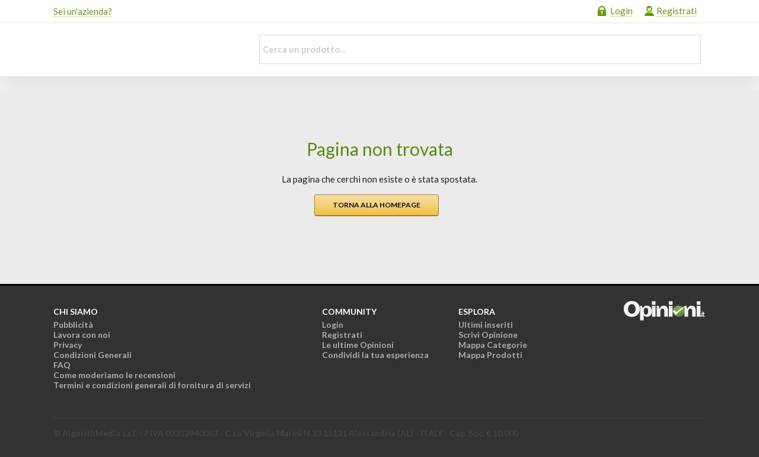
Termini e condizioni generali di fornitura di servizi (152, 385)
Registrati (676, 10)
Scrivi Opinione (488, 335)
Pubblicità (73, 324)
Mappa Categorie (492, 345)
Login (621, 10)
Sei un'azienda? (82, 11)
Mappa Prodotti (490, 355)
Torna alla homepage (376, 204)
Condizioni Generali (92, 355)
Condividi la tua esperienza (375, 355)
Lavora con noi (81, 335)
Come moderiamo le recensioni (114, 375)
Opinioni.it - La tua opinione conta (145, 49)
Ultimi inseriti (485, 324)
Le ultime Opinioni (358, 345)
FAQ (62, 365)
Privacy (67, 345)
